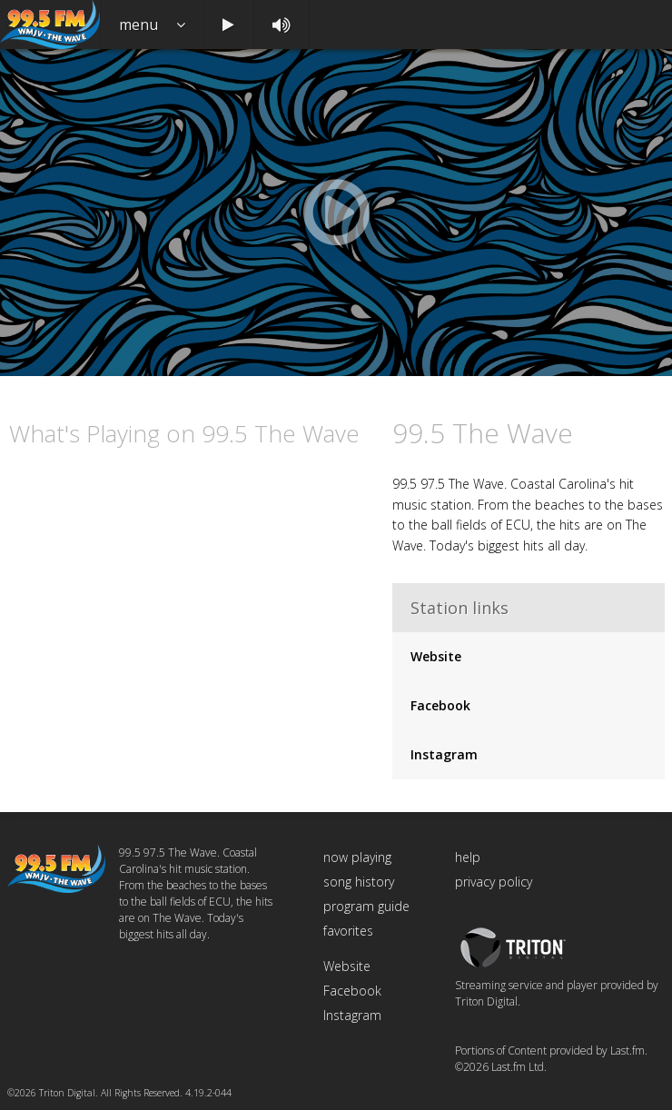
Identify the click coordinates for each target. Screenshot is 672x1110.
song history (358, 881)
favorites (348, 930)
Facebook (440, 705)
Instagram (444, 754)
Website (435, 656)
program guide (366, 906)
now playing (357, 857)
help (467, 857)
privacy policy (493, 881)
